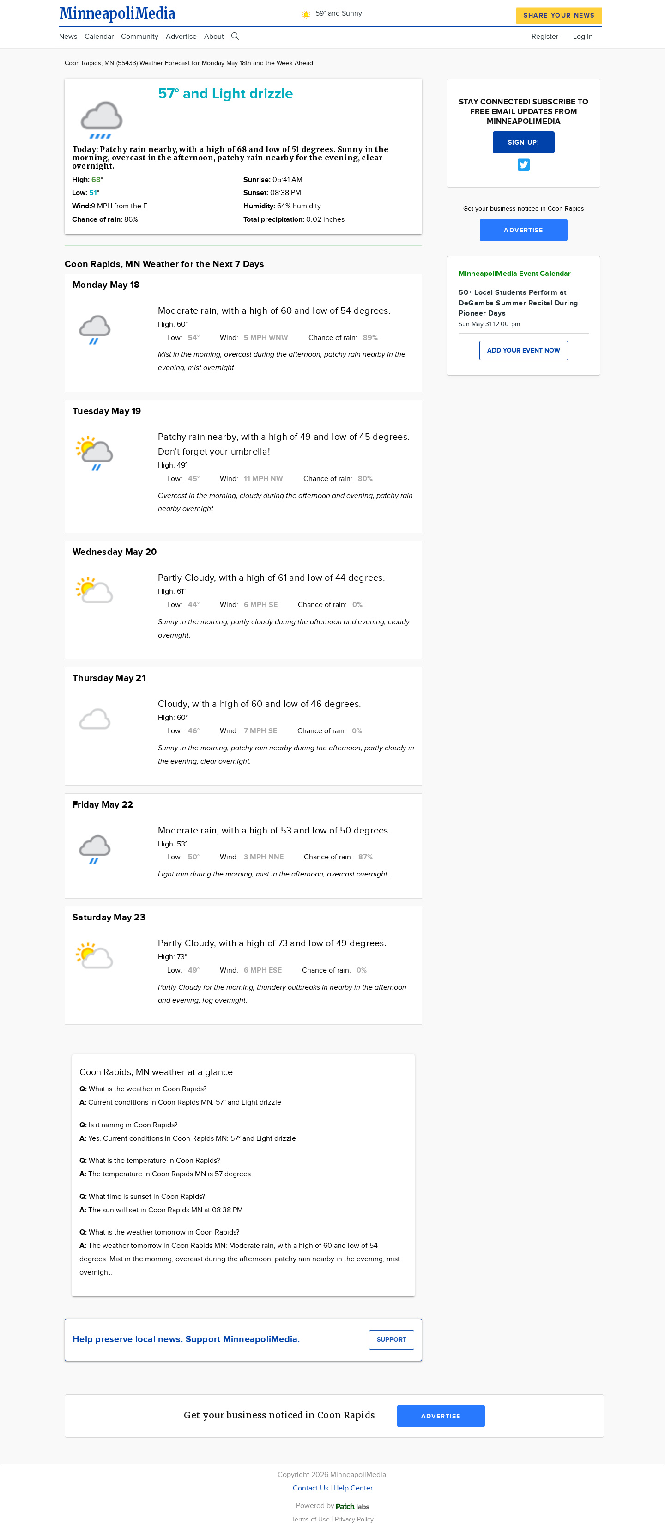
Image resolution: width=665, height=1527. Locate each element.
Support (391, 1340)
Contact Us (310, 1488)
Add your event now (523, 350)
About (214, 36)
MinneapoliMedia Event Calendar (515, 273)
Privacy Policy (354, 1519)
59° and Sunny (330, 13)
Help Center (353, 1488)
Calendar (99, 36)
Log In (583, 36)
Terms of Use (312, 1519)
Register (545, 36)
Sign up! (523, 142)
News (68, 36)
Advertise (181, 36)
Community (139, 36)
